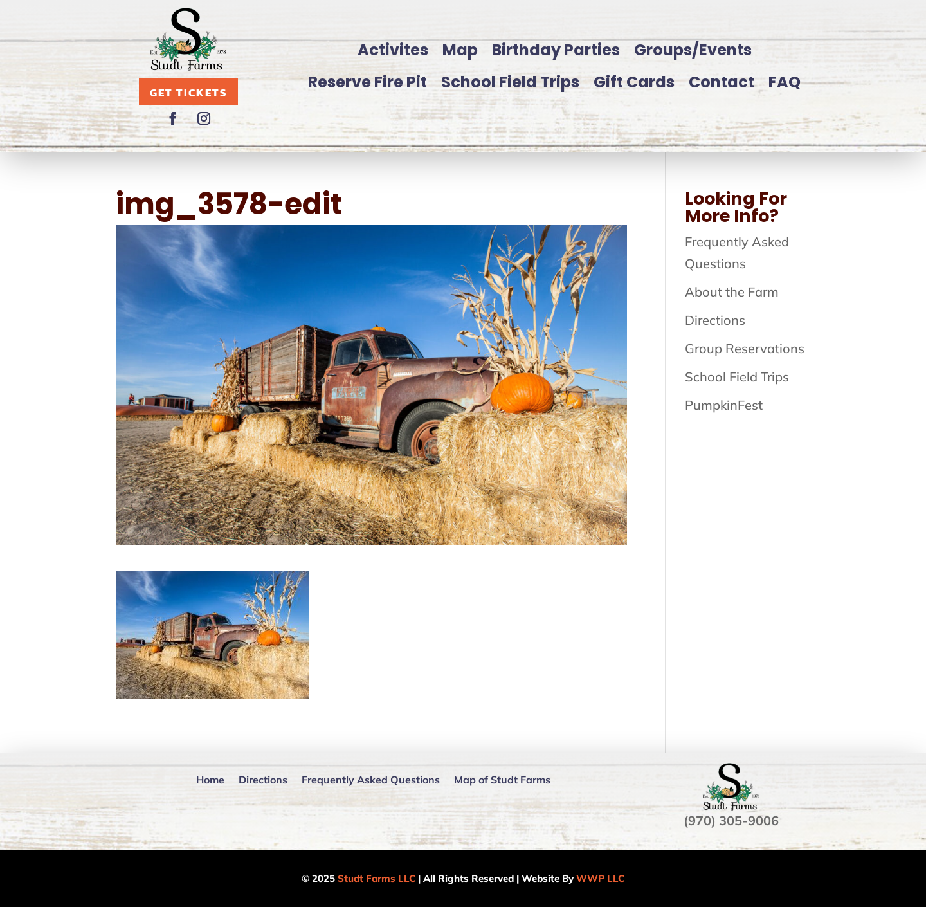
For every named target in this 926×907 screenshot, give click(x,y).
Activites (393, 49)
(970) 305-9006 (731, 820)
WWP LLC (600, 878)
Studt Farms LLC (376, 878)
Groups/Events (693, 49)
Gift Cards (634, 82)
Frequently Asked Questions (371, 779)
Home (210, 779)
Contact (721, 82)
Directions (715, 320)
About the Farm (732, 292)
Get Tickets (188, 92)
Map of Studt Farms (502, 779)
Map (460, 49)
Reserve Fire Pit (367, 82)
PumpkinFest (724, 405)
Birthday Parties (556, 49)
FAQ (784, 82)
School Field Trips (510, 82)
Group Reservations (744, 348)
